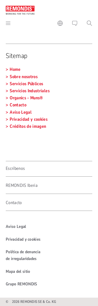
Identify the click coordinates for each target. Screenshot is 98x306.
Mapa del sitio (18, 271)
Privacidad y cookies (23, 239)
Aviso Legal (16, 226)
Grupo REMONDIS (21, 284)
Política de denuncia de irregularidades (23, 255)
